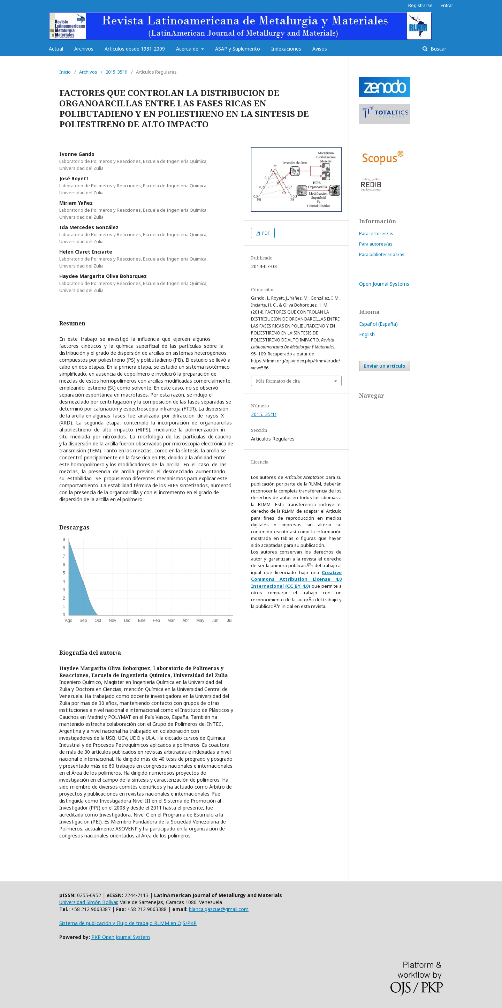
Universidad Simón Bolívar (88, 902)
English (367, 334)
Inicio (65, 72)
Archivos (83, 48)
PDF (265, 233)
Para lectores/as (376, 233)
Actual (56, 48)
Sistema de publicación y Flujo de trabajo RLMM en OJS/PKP (128, 923)
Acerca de (188, 48)
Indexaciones (286, 48)
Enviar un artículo (384, 366)
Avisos (319, 48)
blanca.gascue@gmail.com (219, 909)
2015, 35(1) (117, 72)
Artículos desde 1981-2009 (135, 48)
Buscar (437, 48)
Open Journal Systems (384, 283)
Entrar (447, 5)
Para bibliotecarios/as (381, 254)
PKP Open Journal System (120, 937)
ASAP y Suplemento (237, 48)
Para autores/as (376, 244)
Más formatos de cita (278, 381)
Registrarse (420, 5)
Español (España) (378, 324)
